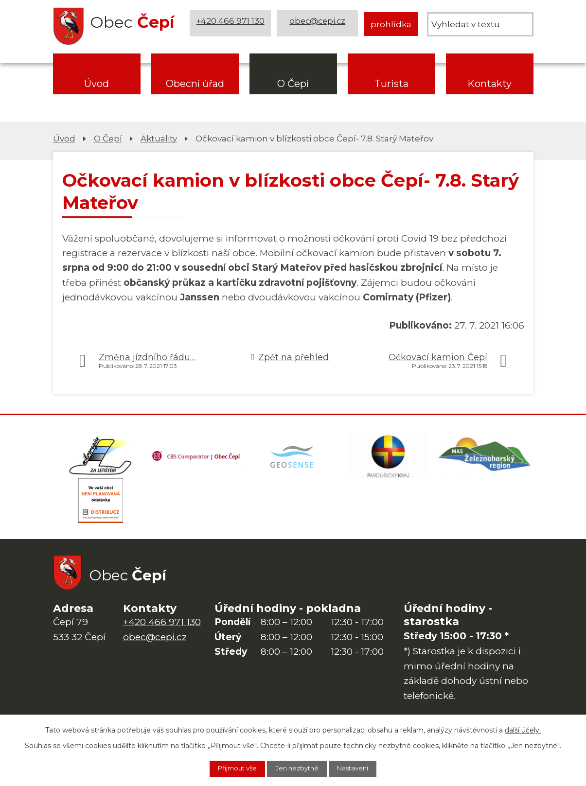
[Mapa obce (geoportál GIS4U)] (293, 458)
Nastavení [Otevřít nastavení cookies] (361, 768)
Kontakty (489, 83)
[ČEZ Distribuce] (101, 506)
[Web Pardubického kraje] (389, 458)
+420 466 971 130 (231, 24)
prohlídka (391, 24)
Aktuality (159, 138)
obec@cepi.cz (318, 24)
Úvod (96, 83)
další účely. (523, 728)
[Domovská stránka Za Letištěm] (101, 458)
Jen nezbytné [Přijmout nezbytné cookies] (298, 768)
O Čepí (293, 83)
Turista (391, 83)
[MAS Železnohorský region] (485, 458)
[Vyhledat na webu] (480, 24)
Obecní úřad (195, 83)
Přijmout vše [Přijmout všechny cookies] (230, 768)
